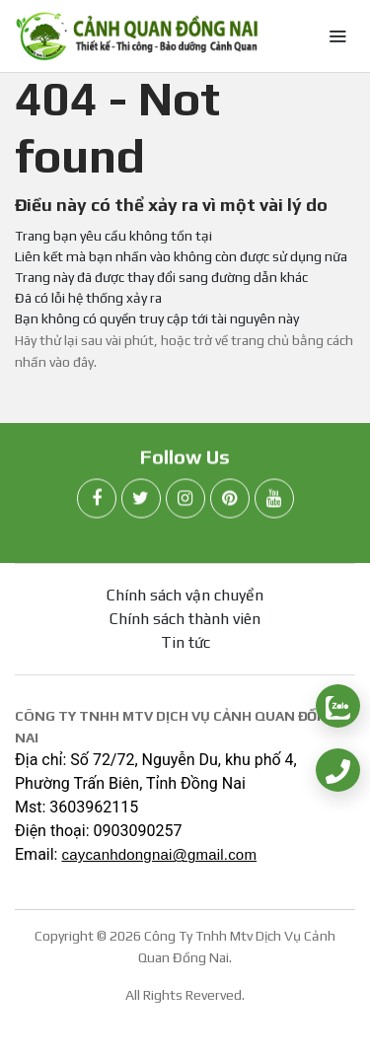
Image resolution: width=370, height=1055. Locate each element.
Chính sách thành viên (185, 618)
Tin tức (185, 642)
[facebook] (96, 500)
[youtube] (274, 500)
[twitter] (141, 500)
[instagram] (185, 500)
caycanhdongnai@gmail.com (159, 854)
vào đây (71, 362)
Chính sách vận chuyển (185, 595)
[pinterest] (230, 500)
